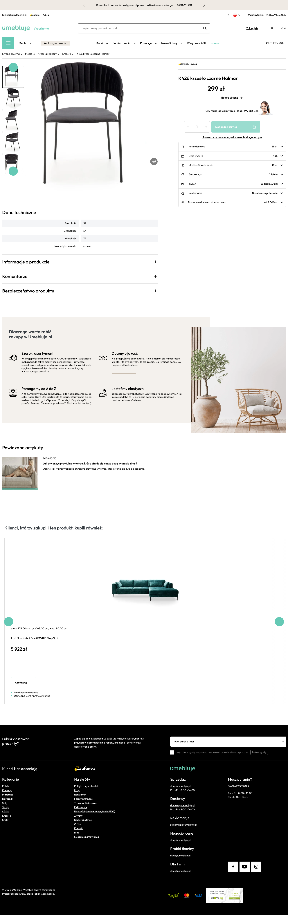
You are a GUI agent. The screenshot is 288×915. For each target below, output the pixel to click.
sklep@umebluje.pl (180, 786)
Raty (77, 790)
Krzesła (6, 815)
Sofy (5, 803)
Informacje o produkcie (25, 262)
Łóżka (5, 811)
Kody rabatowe (83, 820)
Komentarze (14, 276)
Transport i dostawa (85, 803)
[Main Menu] (8, 43)
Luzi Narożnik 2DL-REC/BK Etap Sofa (35, 638)
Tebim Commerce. (44, 893)
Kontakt (78, 828)
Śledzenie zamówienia (86, 836)
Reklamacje (80, 807)
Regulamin (80, 794)
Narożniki (7, 798)
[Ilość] (197, 126)
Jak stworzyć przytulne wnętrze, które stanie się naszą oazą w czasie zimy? (90, 463)
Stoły (5, 820)
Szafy (5, 807)
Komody (7, 790)
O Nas (77, 824)
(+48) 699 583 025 (275, 15)
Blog (76, 832)
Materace (7, 794)
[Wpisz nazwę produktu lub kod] (144, 28)
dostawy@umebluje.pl (182, 805)
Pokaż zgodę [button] (259, 752)
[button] (250, 28)
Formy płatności (83, 798)
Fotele (5, 786)
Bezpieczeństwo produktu (28, 291)
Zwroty (78, 815)
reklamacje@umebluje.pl (183, 824)
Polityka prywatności (86, 786)
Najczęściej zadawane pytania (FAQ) (94, 811)
